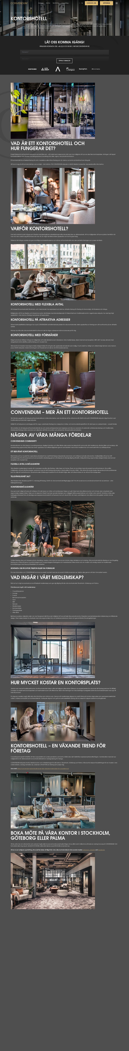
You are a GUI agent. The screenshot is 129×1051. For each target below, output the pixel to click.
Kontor (48, 3)
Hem (12, 13)
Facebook (101, 850)
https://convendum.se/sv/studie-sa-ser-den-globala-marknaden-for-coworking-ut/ (43, 768)
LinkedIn (92, 850)
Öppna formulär (64, 60)
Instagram (85, 850)
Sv (82, 3)
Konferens (56, 3)
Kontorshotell (18, 13)
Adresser (41, 3)
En (80, 3)
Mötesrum (106, 3)
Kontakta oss (91, 3)
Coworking (65, 3)
